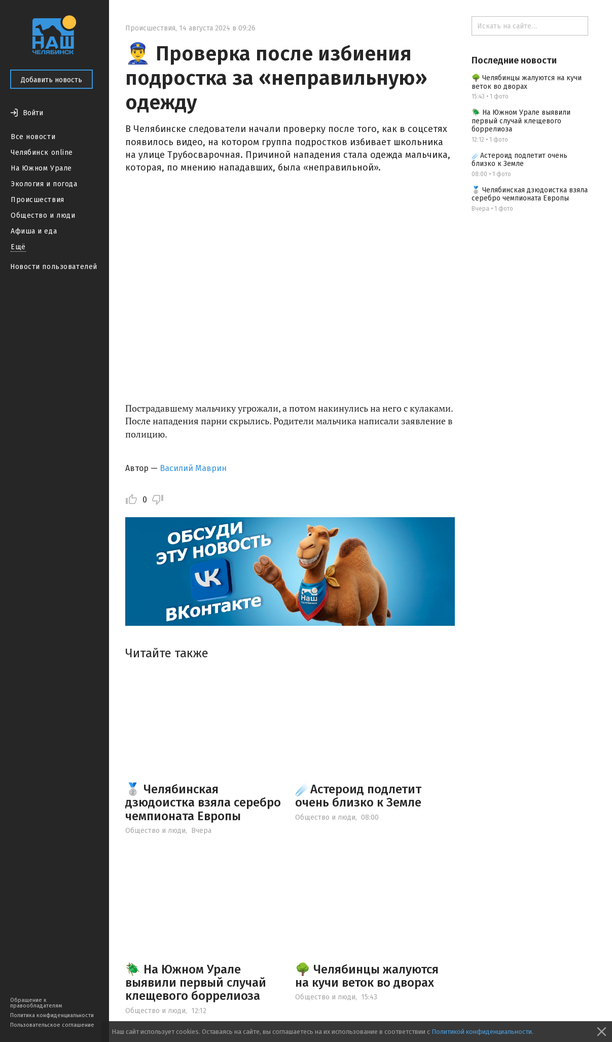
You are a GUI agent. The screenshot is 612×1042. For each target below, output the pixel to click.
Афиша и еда (34, 231)
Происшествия (37, 199)
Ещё (18, 247)
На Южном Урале (41, 168)
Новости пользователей (53, 266)
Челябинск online (42, 152)
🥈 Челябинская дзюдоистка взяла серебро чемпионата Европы (203, 802)
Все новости (33, 136)
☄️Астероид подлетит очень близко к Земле (358, 796)
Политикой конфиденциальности (481, 1031)
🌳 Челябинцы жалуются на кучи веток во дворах (367, 976)
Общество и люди (43, 215)
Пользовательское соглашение (52, 1025)
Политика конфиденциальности (52, 1015)
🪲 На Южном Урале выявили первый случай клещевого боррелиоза (195, 982)
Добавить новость (51, 80)
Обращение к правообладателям (36, 1003)
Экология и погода (44, 184)
